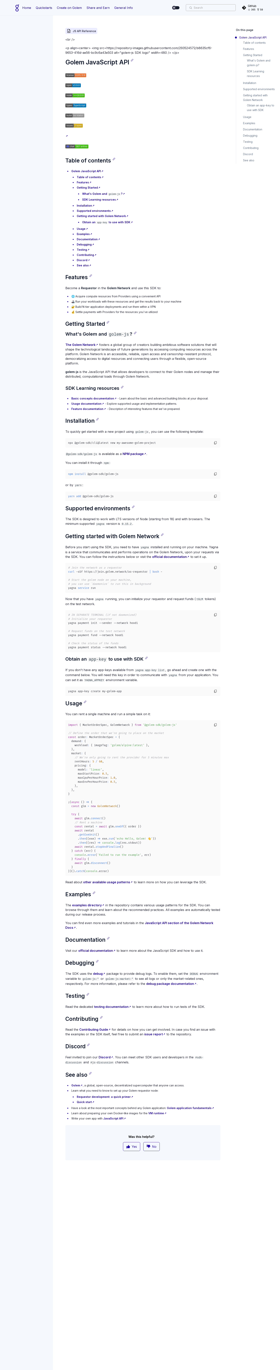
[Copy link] (132, 60)
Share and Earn (98, 8)
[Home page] (17, 7)
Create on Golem (69, 8)
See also (83, 265)
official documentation (169, 557)
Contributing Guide (93, 1029)
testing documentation (111, 1007)
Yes (131, 1147)
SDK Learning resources (99, 199)
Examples (83, 234)
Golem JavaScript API (86, 171)
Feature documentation (87, 408)
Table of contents (89, 177)
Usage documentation (86, 403)
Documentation (87, 239)
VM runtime (156, 1113)
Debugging (84, 244)
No (151, 1147)
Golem (75, 1085)
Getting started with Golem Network (101, 216)
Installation (84, 205)
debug (98, 974)
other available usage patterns (106, 882)
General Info (123, 8)
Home (26, 8)
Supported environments (94, 210)
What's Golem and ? (102, 193)
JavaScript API (113, 1118)
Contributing (85, 255)
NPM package (133, 454)
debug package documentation (170, 984)
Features (83, 182)
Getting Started (87, 187)
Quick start (84, 1102)
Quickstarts (44, 8)
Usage (81, 228)
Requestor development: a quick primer (104, 1096)
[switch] (176, 8)
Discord (82, 260)
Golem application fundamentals (189, 1108)
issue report (153, 1034)
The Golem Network (80, 345)
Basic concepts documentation (92, 398)
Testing (82, 249)
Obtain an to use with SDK (106, 222)
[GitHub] (253, 7)
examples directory (87, 905)
